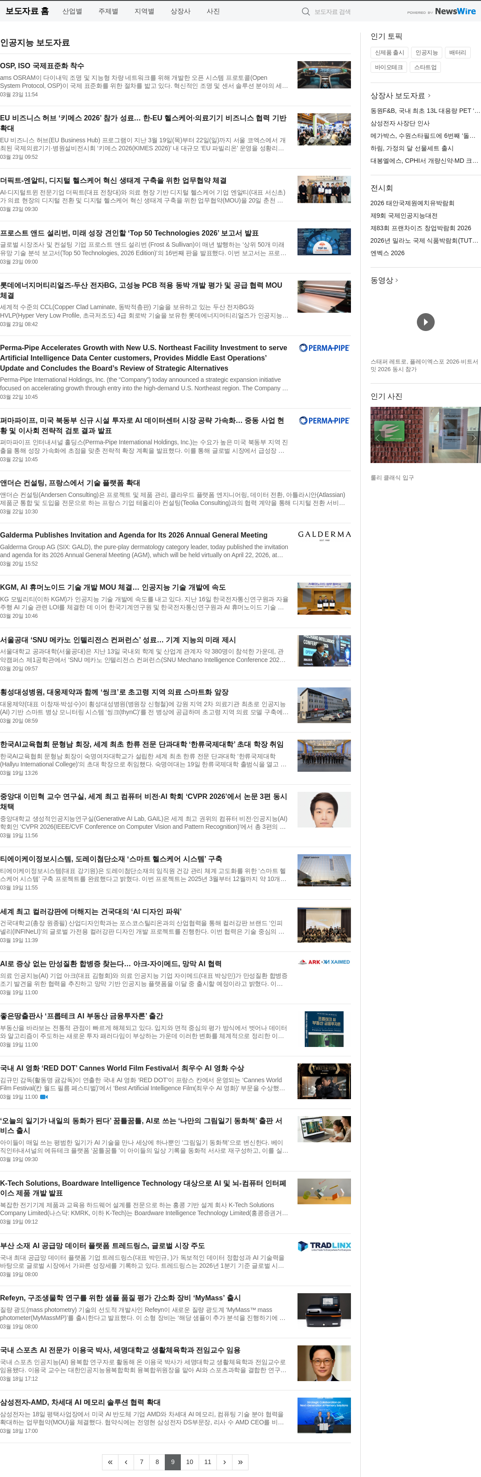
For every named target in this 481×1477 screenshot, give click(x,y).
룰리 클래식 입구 (392, 477)
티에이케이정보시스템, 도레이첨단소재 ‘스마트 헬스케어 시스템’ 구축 (111, 859)
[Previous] (126, 1462)
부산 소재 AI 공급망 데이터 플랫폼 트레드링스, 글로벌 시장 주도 (102, 1245)
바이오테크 (389, 67)
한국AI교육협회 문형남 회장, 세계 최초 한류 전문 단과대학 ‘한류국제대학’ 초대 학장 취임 (142, 744)
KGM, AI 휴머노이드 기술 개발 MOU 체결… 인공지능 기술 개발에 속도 (113, 587)
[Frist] (110, 1462)
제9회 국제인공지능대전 (404, 215)
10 (192, 1461)
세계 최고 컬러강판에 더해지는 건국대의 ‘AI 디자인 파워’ (91, 911)
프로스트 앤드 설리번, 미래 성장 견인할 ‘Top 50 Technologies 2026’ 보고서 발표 (129, 233)
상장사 (181, 11)
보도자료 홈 (27, 11)
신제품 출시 (389, 52)
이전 (378, 438)
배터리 (457, 52)
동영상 (382, 280)
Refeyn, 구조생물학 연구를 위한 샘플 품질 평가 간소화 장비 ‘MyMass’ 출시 (120, 1298)
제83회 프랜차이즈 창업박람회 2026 (421, 228)
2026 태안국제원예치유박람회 (413, 203)
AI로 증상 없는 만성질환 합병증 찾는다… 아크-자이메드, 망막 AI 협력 (111, 964)
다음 (474, 438)
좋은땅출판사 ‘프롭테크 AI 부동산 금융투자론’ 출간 (81, 1016)
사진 (213, 11)
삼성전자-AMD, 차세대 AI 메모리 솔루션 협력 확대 (80, 1402)
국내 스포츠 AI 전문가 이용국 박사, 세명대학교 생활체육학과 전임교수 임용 (120, 1350)
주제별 (108, 11)
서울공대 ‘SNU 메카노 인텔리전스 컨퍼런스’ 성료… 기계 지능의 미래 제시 (118, 640)
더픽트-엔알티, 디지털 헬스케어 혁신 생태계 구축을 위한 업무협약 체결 (113, 180)
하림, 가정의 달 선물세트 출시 (412, 148)
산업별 (72, 11)
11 (210, 1461)
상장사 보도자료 (398, 95)
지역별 (145, 11)
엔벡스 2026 (388, 253)
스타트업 (425, 67)
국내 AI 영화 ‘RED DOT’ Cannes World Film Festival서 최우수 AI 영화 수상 (122, 1068)
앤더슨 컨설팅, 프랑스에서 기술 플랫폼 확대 (70, 483)
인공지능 (427, 52)
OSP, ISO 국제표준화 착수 (42, 66)
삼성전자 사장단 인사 (400, 123)
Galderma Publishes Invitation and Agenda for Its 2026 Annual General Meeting (134, 535)
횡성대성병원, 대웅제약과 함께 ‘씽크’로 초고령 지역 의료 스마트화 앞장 (114, 692)
